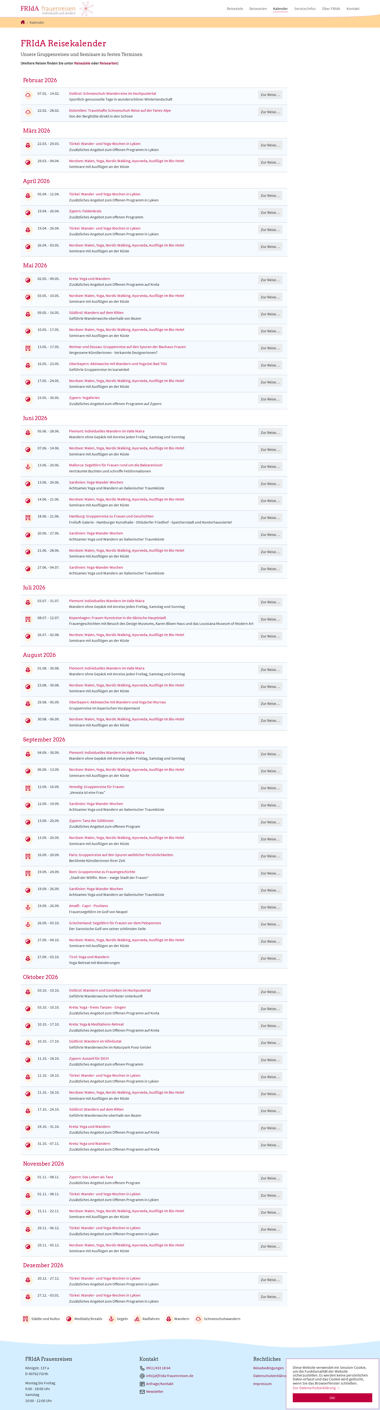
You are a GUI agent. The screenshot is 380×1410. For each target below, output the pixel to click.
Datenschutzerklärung (271, 1375)
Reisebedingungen (268, 1367)
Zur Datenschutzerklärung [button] (314, 1387)
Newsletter (155, 1391)
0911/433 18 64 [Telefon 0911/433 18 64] (158, 1367)
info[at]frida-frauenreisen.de (169, 1375)
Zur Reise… (270, 94)
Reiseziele (82, 63)
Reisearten (108, 63)
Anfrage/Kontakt (159, 1383)
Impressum (262, 1383)
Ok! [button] (332, 1397)
